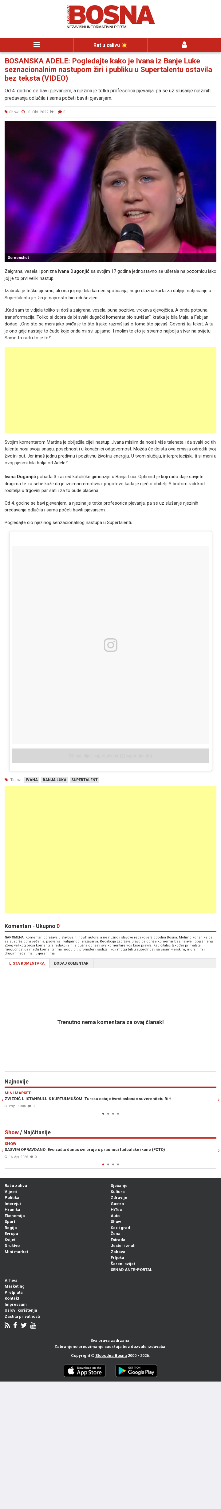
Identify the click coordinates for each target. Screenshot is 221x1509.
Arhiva (11, 1280)
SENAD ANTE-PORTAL (131, 1269)
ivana (32, 780)
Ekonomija (15, 1215)
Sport (10, 1221)
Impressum (16, 1304)
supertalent (84, 780)
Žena (115, 1233)
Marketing (15, 1286)
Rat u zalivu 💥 (110, 45)
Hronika (12, 1209)
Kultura (118, 1191)
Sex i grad (120, 1227)
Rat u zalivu (16, 1185)
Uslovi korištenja (21, 1310)
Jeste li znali (123, 1245)
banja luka (54, 780)
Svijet (10, 1239)
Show (116, 1221)
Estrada (118, 1239)
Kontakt (12, 1298)
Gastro (117, 1203)
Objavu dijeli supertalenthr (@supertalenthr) (110, 755)
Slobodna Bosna (111, 1355)
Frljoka (117, 1257)
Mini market (16, 1251)
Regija (11, 1227)
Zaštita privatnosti (22, 1316)
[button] (211, 126)
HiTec (116, 1209)
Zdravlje (119, 1197)
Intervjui (13, 1203)
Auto (115, 1215)
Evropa (11, 1233)
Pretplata (14, 1292)
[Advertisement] (110, 390)
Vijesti (11, 1191)
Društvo (12, 1245)
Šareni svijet (123, 1263)
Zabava (118, 1251)
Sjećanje (119, 1185)
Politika (12, 1197)
